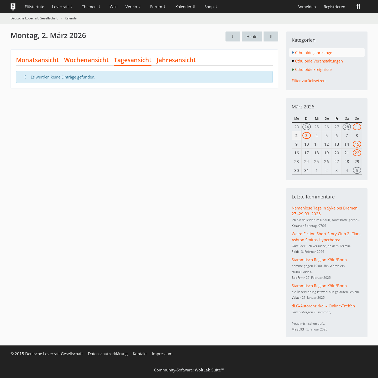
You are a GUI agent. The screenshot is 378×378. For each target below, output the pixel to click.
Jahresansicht (176, 60)
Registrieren (334, 6)
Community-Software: (189, 369)
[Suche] (358, 6)
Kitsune (297, 225)
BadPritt (297, 277)
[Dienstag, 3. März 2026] (271, 36)
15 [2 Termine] (357, 144)
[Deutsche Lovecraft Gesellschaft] (13, 6)
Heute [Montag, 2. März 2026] (251, 36)
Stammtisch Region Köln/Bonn (319, 259)
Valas (296, 297)
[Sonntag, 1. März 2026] (232, 36)
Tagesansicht (132, 60)
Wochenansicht (86, 60)
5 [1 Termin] (357, 170)
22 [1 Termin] (357, 152)
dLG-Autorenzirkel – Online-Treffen (323, 305)
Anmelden (306, 6)
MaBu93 (298, 329)
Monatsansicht (37, 60)
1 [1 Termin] (357, 126)
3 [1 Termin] (306, 135)
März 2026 (303, 106)
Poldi (295, 251)
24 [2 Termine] (306, 126)
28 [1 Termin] (346, 126)
